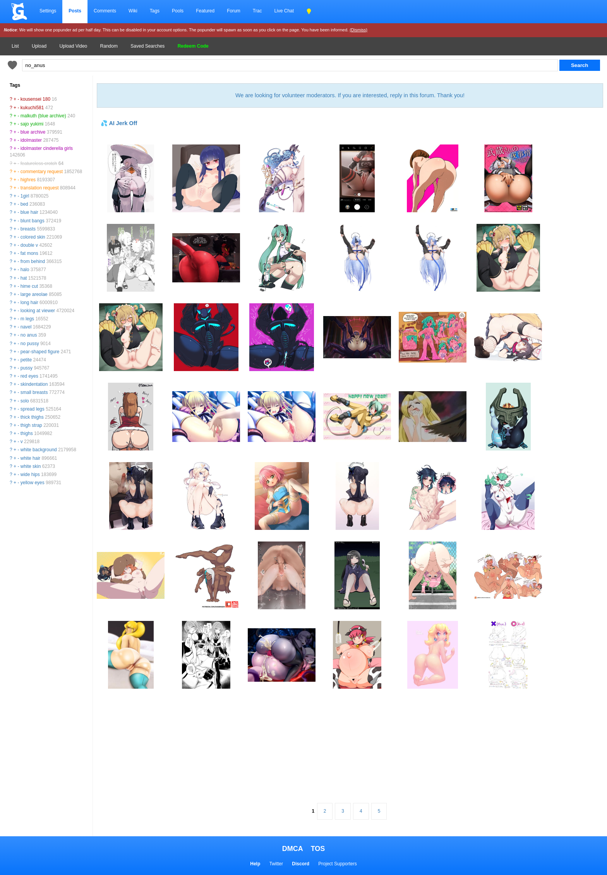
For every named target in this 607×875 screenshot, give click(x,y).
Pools (177, 11)
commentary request (42, 171)
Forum (233, 11)
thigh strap (31, 425)
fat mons (29, 253)
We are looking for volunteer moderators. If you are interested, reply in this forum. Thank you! (350, 95)
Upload (39, 46)
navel (26, 327)
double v (29, 245)
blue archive (33, 132)
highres (28, 179)
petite (26, 360)
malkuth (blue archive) (43, 116)
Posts (75, 11)
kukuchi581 (32, 107)
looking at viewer (38, 310)
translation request (40, 188)
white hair (30, 458)
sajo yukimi (32, 124)
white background (39, 449)
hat (24, 278)
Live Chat (284, 11)
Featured (205, 11)
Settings (47, 11)
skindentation (34, 384)
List (15, 46)
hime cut (29, 286)
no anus (29, 335)
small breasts (34, 392)
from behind (33, 261)
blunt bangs (33, 220)
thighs (27, 433)
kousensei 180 (35, 99)
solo (25, 401)
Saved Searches (147, 46)
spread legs (33, 409)
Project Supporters (337, 863)
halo (25, 269)
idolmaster (31, 140)
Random (109, 46)
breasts (28, 229)
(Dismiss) (358, 30)
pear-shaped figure (40, 351)
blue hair (29, 212)
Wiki (133, 11)
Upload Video (73, 46)
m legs (27, 318)
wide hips (30, 474)
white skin (31, 466)
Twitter (276, 863)
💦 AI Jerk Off (119, 123)
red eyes (29, 376)
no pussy (30, 343)
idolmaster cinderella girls (47, 148)
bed (24, 204)
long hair (29, 302)
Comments (105, 11)
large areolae (34, 294)
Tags (154, 11)
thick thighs (32, 417)
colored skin (33, 237)
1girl (25, 196)
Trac (257, 11)
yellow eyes (33, 482)
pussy (27, 368)
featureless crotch (39, 163)
